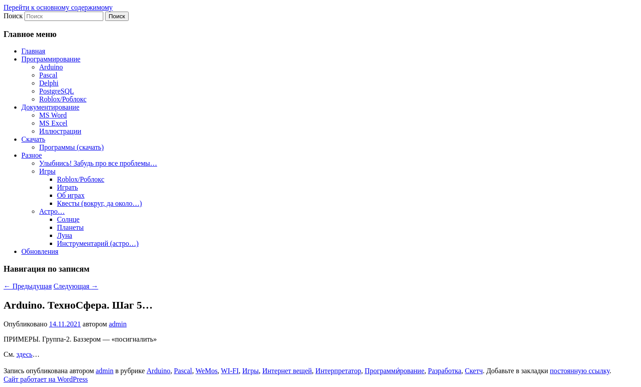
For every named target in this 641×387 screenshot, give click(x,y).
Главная (33, 51)
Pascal (48, 75)
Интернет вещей (287, 371)
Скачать (33, 139)
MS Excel (53, 123)
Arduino (51, 67)
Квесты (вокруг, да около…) (99, 203)
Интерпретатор (338, 371)
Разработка (444, 371)
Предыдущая (28, 286)
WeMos (206, 371)
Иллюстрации (60, 131)
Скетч (474, 371)
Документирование (50, 107)
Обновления (39, 251)
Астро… (52, 211)
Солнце (68, 219)
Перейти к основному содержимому (58, 7)
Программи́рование (394, 371)
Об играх (71, 195)
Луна (64, 235)
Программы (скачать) (71, 147)
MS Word (53, 115)
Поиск (13, 16)
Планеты (70, 227)
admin (117, 324)
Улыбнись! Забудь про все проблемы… (98, 163)
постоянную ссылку (579, 371)
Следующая (75, 286)
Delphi (49, 83)
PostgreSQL (56, 91)
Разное (31, 155)
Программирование (51, 59)
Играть (67, 187)
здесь (24, 354)
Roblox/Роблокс (62, 99)
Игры (47, 171)
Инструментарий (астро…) (97, 243)
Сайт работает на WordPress (46, 379)
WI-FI (230, 371)
